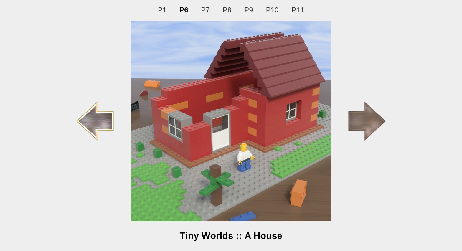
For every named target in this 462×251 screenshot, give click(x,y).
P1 (162, 10)
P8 (227, 10)
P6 (183, 10)
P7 (205, 10)
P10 (272, 10)
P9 (248, 10)
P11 (297, 10)
